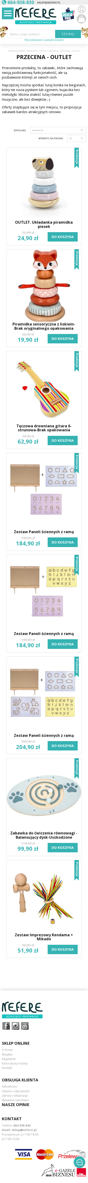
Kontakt (7, 1068)
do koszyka (63, 236)
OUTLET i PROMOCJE (49, 51)
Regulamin (9, 1059)
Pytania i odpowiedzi (16, 1091)
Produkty (32, 51)
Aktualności (9, 1086)
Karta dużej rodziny (15, 1063)
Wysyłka (7, 1054)
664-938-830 (22, 1125)
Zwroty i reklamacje (15, 1096)
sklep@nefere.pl (49, 2)
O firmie (7, 1050)
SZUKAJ (68, 34)
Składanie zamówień (15, 1100)
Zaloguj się (81, 9)
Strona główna (16, 51)
